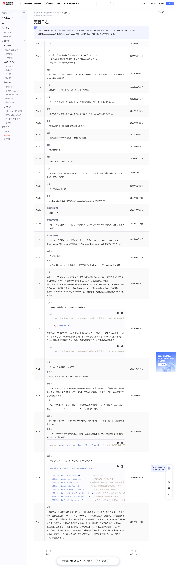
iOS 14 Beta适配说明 (13, 111)
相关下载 (7, 139)
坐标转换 (9, 99)
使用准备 (7, 37)
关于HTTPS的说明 (12, 119)
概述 (4, 24)
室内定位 (9, 78)
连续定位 (9, 70)
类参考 (6, 131)
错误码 (8, 123)
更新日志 (7, 135)
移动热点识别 (10, 91)
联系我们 (145, 3)
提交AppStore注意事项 (14, 115)
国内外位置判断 (11, 95)
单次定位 (9, 66)
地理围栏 (9, 87)
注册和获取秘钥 (11, 50)
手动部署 (9, 54)
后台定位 (9, 74)
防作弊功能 (10, 102)
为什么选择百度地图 (71, 3)
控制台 (153, 3)
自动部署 (9, 58)
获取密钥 (7, 33)
